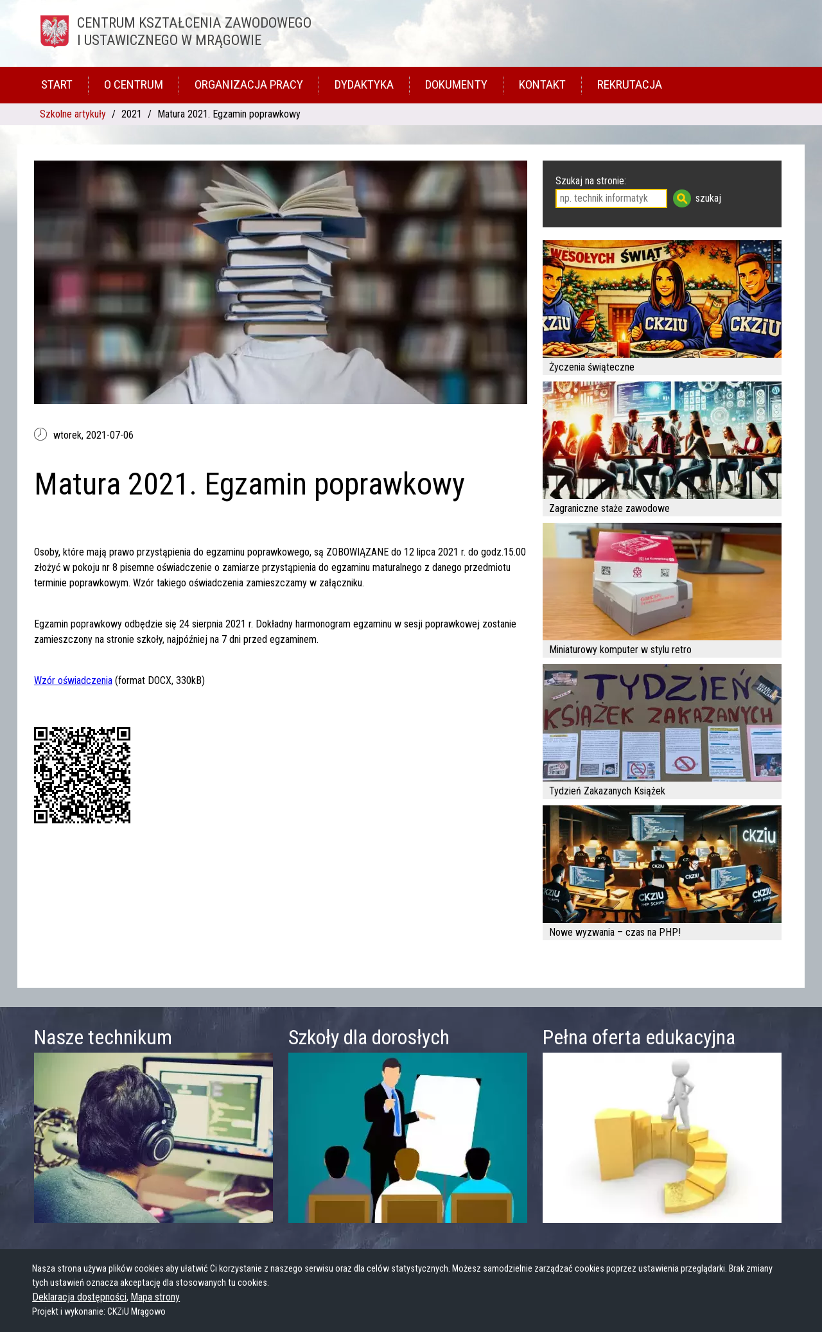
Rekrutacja (629, 84)
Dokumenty (456, 84)
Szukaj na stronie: (590, 181)
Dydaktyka (364, 84)
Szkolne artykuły (73, 114)
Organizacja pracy (249, 84)
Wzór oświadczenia (73, 680)
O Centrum (133, 84)
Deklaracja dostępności (79, 1297)
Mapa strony (155, 1297)
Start (57, 84)
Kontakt (542, 84)
